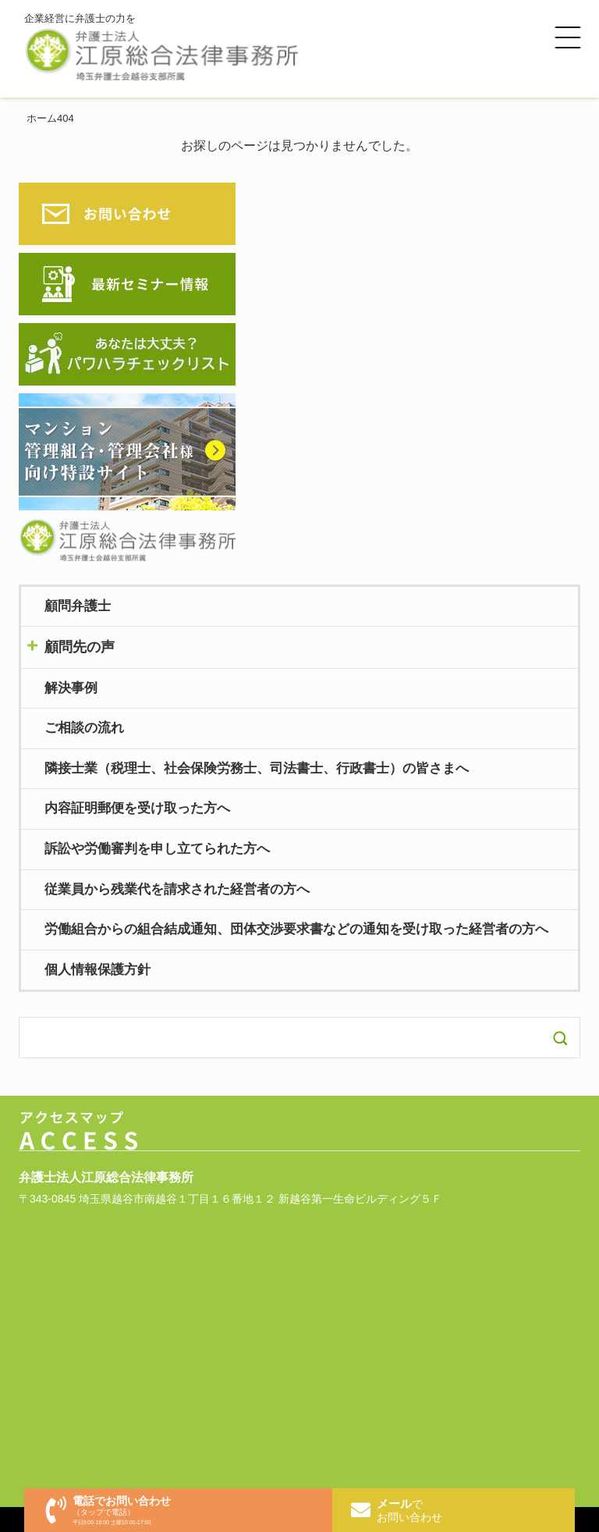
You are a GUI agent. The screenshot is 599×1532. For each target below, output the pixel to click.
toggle (299, 646)
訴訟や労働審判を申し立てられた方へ (157, 848)
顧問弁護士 (77, 606)
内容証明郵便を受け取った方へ (137, 808)
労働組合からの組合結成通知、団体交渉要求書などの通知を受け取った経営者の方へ (296, 929)
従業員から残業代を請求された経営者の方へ (177, 889)
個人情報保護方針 (97, 969)
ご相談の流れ (84, 727)
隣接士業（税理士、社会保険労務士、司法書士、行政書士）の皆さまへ (256, 768)
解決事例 (70, 688)
